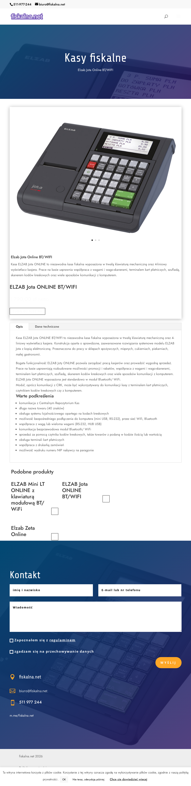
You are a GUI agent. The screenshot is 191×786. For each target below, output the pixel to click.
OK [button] (64, 779)
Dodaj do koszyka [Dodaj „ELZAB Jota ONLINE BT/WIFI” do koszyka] (106, 498)
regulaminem (62, 640)
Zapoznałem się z (43, 640)
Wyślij (168, 663)
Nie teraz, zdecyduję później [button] (88, 779)
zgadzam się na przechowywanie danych (52, 651)
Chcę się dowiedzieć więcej (128, 779)
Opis (19, 326)
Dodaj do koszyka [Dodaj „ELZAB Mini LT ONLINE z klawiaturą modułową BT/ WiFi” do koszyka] (54, 511)
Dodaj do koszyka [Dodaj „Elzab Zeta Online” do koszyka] (54, 536)
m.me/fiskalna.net (22, 715)
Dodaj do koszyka (27, 311)
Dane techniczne (47, 326)
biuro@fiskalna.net (54, 691)
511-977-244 (22, 4)
